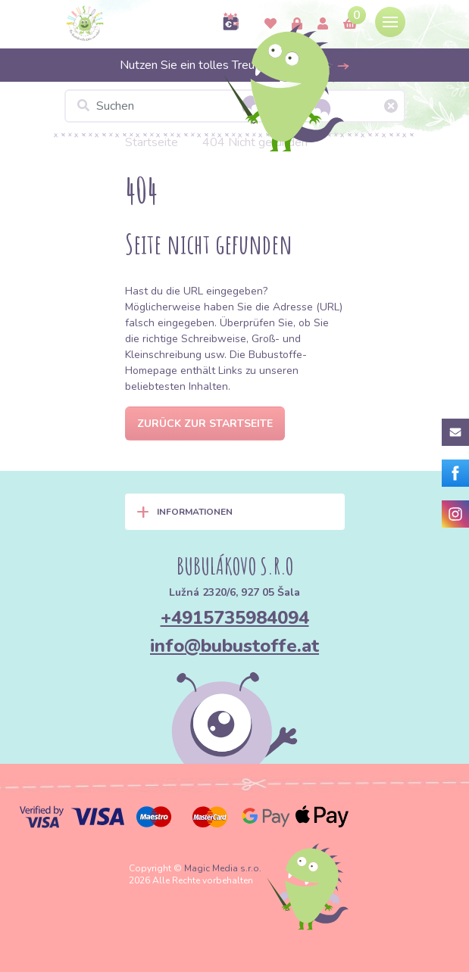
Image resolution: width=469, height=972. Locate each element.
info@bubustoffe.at (234, 646)
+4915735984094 (235, 618)
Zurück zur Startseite (205, 423)
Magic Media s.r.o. (222, 868)
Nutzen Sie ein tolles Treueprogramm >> (235, 65)
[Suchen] (234, 106)
